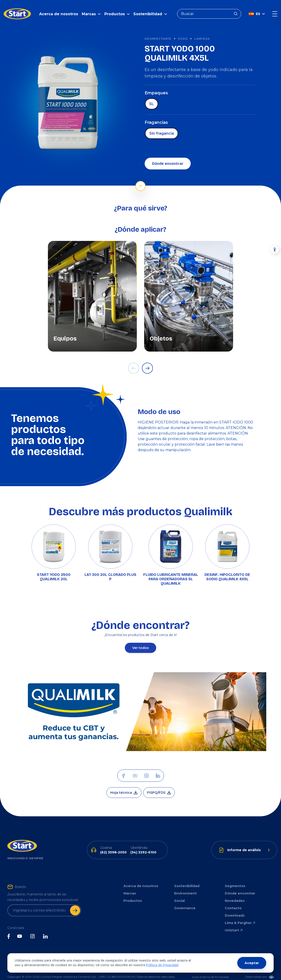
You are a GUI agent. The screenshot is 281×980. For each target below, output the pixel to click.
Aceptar (252, 963)
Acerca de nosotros (58, 10)
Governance (185, 901)
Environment (185, 886)
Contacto (233, 901)
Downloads (235, 908)
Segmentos (235, 879)
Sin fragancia (161, 126)
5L (151, 97)
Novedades (235, 894)
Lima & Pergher (240, 916)
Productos (132, 894)
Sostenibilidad (186, 879)
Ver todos (140, 641)
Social (179, 894)
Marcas (129, 886)
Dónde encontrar (167, 156)
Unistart (234, 923)
